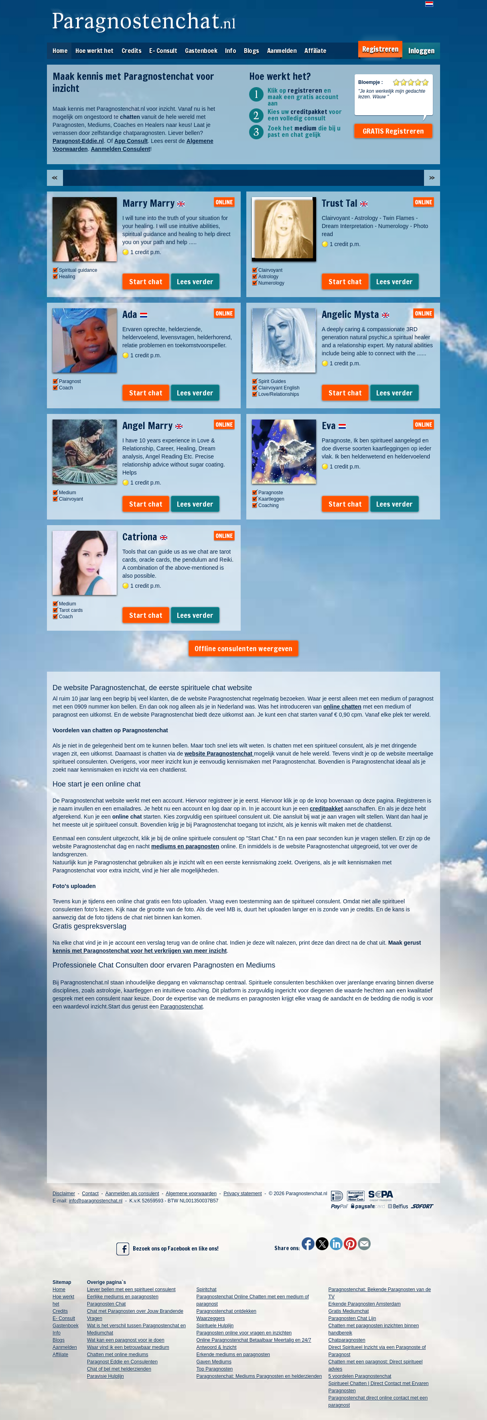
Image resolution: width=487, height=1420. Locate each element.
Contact (90, 1193)
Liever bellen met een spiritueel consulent (131, 1289)
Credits (132, 50)
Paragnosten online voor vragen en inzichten (244, 1333)
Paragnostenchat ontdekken (226, 1311)
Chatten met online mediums (117, 1354)
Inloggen (421, 51)
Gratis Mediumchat (349, 1311)
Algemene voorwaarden (191, 1193)
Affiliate (315, 50)
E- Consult (163, 50)
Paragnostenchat (181, 1006)
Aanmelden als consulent (132, 1193)
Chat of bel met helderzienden (119, 1369)
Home (60, 50)
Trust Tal (345, 203)
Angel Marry (152, 425)
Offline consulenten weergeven (243, 648)
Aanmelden (282, 50)
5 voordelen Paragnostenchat (360, 1376)
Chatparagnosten (347, 1340)
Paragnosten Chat (106, 1304)
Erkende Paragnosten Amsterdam (365, 1304)
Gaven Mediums (214, 1362)
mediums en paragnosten (185, 846)
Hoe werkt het (94, 50)
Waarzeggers (211, 1318)
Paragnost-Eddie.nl (78, 141)
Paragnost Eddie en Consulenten (122, 1362)
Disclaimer (64, 1193)
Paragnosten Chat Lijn (352, 1318)
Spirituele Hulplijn (215, 1325)
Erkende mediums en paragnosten (233, 1354)
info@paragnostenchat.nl (96, 1201)
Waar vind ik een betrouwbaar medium (128, 1347)
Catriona (145, 537)
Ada (135, 314)
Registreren (380, 49)
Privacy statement (242, 1193)
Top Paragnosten (215, 1369)
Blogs (251, 50)
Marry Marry (153, 203)
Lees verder (195, 281)
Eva (334, 425)
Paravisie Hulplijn (105, 1376)
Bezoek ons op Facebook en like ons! (167, 1249)
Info (230, 50)
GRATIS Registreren (393, 131)
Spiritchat (207, 1289)
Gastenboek (201, 50)
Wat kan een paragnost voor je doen (125, 1340)
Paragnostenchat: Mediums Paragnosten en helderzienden (259, 1376)
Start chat (145, 281)
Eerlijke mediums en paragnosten (122, 1297)
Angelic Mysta (356, 314)
